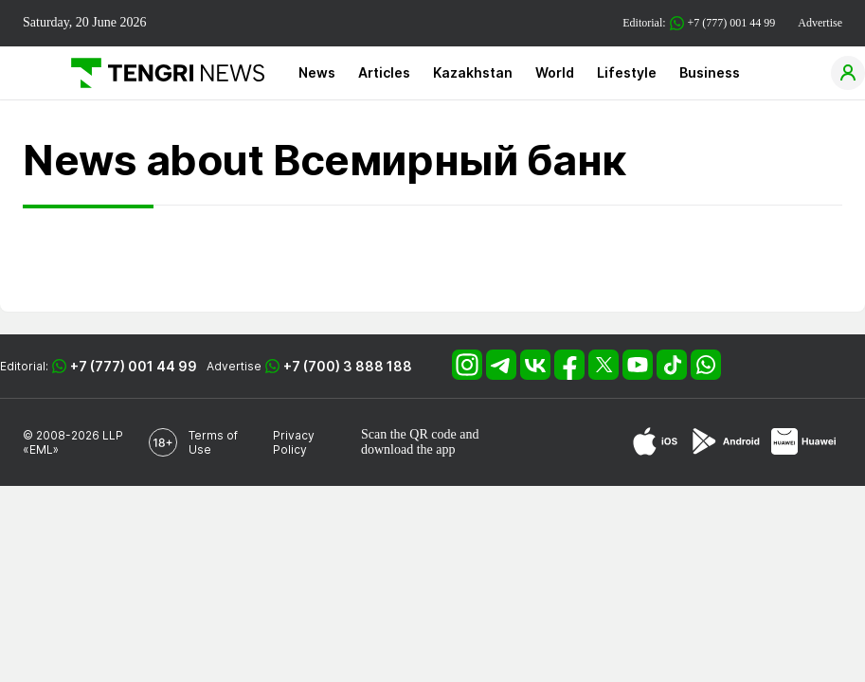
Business (709, 72)
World (554, 72)
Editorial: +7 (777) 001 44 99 (698, 23)
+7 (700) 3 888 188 (347, 366)
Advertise (820, 22)
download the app (408, 449)
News (316, 72)
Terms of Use (213, 442)
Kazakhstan (473, 72)
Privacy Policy (294, 442)
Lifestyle (627, 72)
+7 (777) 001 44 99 (133, 366)
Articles (384, 72)
